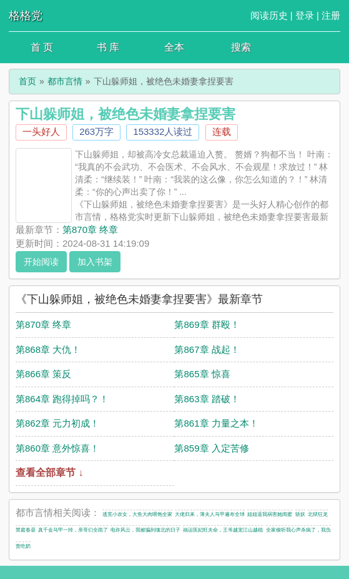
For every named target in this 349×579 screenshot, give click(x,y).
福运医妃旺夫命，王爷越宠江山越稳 (223, 530)
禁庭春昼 (26, 530)
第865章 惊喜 (202, 374)
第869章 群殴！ (206, 324)
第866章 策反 (43, 374)
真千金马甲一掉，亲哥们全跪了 (73, 530)
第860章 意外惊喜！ (57, 448)
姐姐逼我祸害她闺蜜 (269, 514)
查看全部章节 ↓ (49, 472)
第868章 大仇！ (48, 349)
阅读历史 (269, 15)
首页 (27, 81)
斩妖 (300, 514)
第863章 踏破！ (206, 398)
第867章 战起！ (206, 349)
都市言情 (64, 81)
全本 (174, 47)
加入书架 (94, 262)
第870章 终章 (90, 229)
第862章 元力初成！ (57, 423)
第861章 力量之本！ (216, 423)
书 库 (108, 47)
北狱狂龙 (318, 514)
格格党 (25, 15)
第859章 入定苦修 (211, 448)
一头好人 (41, 131)
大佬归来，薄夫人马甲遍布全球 (210, 514)
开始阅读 (41, 262)
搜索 (241, 47)
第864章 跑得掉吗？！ (62, 398)
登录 (304, 15)
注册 (331, 15)
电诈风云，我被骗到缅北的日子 (145, 530)
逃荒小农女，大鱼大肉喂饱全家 (137, 514)
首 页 (42, 47)
